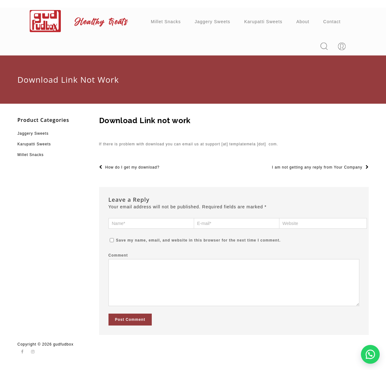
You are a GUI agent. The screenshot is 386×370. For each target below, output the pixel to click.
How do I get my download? (129, 167)
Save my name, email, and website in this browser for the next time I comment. (198, 240)
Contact (332, 21)
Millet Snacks (166, 21)
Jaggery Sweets (212, 21)
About (302, 21)
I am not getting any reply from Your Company (320, 167)
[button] (370, 354)
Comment (118, 255)
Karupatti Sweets (263, 21)
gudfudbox (63, 350)
